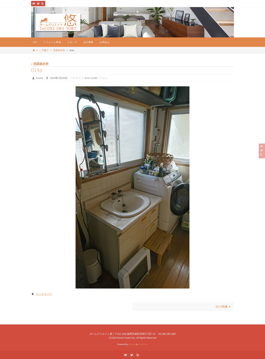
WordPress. (143, 344)
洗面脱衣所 (59, 50)
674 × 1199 (91, 78)
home (39, 78)
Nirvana (132, 344)
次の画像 (223, 306)
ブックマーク (44, 294)
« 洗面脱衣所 (40, 64)
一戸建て (44, 50)
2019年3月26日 (59, 78)
